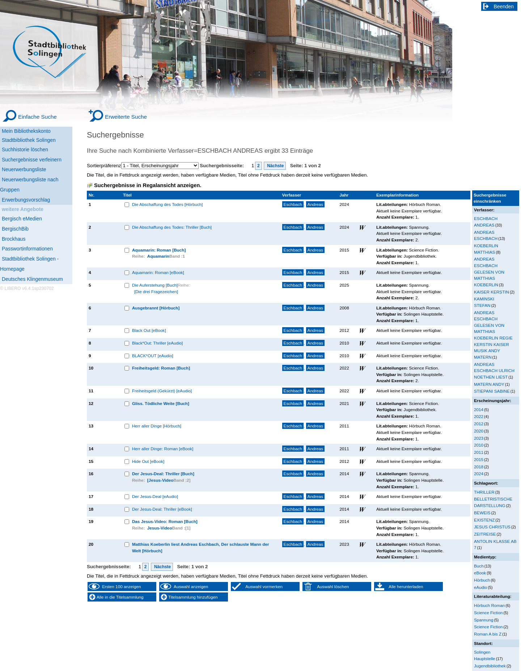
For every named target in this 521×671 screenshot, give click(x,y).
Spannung (483, 619)
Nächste (275, 165)
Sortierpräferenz (104, 165)
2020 (478, 431)
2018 (478, 466)
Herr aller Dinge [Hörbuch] (156, 425)
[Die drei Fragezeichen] (156, 291)
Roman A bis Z (487, 634)
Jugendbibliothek (490, 665)
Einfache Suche (37, 117)
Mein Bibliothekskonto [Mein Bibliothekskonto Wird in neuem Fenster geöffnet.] (26, 131)
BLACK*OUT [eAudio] (152, 355)
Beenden (504, 6)
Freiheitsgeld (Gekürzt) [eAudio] (162, 390)
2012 (478, 423)
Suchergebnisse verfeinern (32, 160)
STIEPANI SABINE (492, 391)
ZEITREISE (485, 534)
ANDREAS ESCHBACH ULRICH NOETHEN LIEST (494, 370)
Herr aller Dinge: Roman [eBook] (162, 448)
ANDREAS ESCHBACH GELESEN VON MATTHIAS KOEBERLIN (489, 272)
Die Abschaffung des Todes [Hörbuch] (167, 204)
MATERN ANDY (489, 384)
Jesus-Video (159, 528)
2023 (478, 438)
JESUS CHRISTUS (492, 526)
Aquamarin (158, 256)
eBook (480, 572)
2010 (478, 445)
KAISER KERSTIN (491, 292)
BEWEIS (482, 512)
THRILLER (484, 492)
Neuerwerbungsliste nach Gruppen (29, 185)
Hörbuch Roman (489, 605)
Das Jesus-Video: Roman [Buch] (165, 521)
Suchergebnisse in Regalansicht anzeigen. (147, 185)
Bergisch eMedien (22, 218)
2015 (478, 459)
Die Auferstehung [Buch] (155, 285)
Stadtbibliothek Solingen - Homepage (29, 264)
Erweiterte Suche (126, 117)
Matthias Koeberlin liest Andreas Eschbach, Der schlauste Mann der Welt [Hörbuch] (200, 547)
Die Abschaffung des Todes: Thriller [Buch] (172, 227)
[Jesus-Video (160, 480)
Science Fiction (488, 612)
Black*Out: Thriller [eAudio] (157, 343)
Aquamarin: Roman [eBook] (158, 272)
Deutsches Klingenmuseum (32, 279)
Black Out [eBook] (149, 330)
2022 (478, 416)
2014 (478, 409)
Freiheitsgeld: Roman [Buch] (161, 368)
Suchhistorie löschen (25, 149)
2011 (478, 452)
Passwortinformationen (27, 249)
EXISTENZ (484, 520)
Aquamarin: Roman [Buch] (159, 250)
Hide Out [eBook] (148, 461)
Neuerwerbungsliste (24, 169)
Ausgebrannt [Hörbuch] (156, 307)
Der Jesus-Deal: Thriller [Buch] (163, 473)
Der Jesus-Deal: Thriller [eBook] (162, 509)
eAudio (480, 587)
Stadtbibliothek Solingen (29, 140)
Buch (479, 566)
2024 (478, 473)
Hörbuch (482, 580)
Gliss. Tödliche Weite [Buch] (160, 403)
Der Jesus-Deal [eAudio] (155, 496)
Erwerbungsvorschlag (26, 200)
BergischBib (15, 229)
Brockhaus (13, 239)
